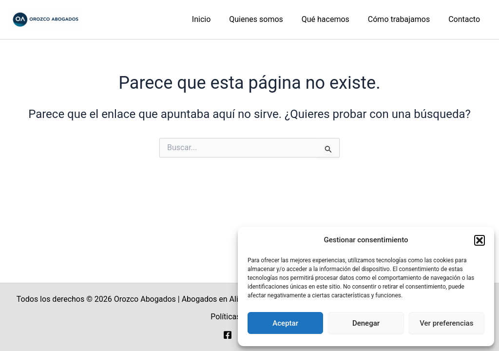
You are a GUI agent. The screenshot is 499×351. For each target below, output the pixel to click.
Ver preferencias (446, 323)
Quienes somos (266, 19)
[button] (479, 240)
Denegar (366, 323)
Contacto (465, 19)
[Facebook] (227, 335)
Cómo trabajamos (403, 19)
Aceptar (285, 323)
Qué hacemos (333, 19)
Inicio (214, 19)
